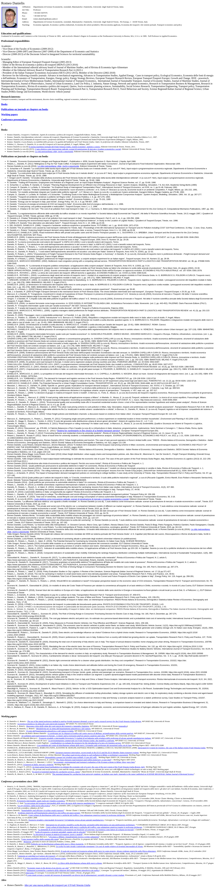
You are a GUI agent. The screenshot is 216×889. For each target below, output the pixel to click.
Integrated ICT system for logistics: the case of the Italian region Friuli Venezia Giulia (171, 748)
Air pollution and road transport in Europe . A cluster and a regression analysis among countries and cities (63, 736)
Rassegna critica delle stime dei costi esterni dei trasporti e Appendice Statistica (57, 726)
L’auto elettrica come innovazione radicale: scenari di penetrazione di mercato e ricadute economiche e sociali (78, 149)
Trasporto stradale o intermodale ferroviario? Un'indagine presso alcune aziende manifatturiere (66, 820)
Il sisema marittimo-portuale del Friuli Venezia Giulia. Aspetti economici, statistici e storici (64, 147)
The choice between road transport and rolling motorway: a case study (83, 760)
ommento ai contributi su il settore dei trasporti (36, 856)
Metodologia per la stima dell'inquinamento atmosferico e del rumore (63, 728)
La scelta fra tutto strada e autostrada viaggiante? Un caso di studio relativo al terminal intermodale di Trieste (99, 846)
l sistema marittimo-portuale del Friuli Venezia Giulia (45, 858)
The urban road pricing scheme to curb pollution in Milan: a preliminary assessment (95, 755)
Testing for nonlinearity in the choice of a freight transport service (88, 430)
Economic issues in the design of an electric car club (48, 868)
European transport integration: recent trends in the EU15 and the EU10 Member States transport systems (97, 752)
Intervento (30, 873)
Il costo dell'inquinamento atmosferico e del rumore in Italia (50, 731)
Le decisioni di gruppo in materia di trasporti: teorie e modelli (58, 834)
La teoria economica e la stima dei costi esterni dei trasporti (41, 724)
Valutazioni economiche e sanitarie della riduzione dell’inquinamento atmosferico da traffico (63, 870)
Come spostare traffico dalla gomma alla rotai (39, 839)
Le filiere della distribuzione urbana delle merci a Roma (79, 863)
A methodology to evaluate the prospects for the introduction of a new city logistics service (85, 743)
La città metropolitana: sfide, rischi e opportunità (54, 151)
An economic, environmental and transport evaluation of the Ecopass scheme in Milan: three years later (94, 762)
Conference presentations (14, 119)
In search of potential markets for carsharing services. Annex (56, 772)
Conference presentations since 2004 (19, 781)
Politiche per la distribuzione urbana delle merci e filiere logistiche (57, 844)
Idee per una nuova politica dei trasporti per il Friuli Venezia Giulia (57, 885)
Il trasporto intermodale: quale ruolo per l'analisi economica (41, 801)
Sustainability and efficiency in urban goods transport (42, 810)
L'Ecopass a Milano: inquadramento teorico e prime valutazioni (74, 837)
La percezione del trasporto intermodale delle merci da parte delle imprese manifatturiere (60, 803)
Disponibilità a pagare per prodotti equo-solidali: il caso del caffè (71, 757)
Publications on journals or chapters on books (24, 109)
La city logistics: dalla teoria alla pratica (34, 805)
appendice (123, 726)
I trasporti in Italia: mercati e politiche (38, 764)
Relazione (27, 841)
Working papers (9, 114)
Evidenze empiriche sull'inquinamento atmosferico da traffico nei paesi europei (49, 813)
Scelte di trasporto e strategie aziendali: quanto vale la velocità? (60, 832)
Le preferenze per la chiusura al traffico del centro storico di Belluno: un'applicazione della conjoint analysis (90, 733)
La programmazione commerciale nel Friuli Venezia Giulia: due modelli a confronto (81, 740)
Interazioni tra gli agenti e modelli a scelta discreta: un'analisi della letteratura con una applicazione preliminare (90, 825)
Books (4, 104)
